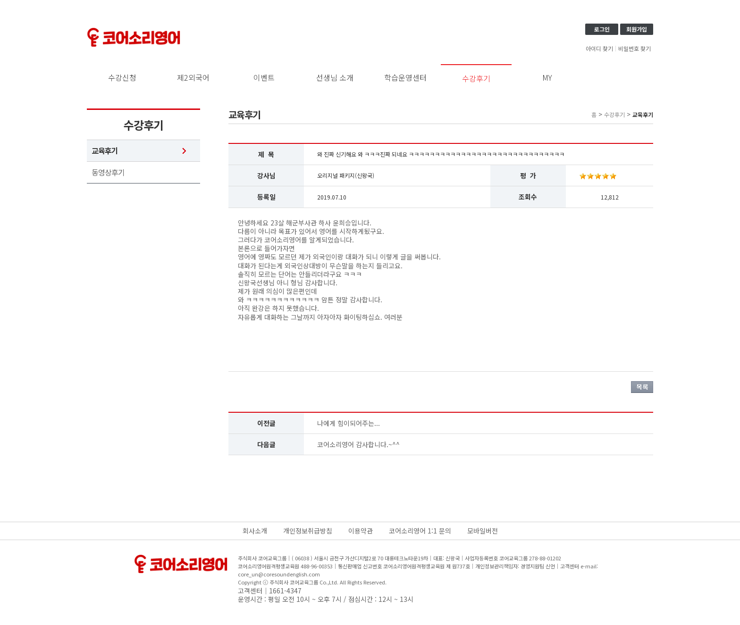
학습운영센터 (405, 77)
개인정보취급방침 (307, 530)
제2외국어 (193, 77)
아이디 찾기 (599, 48)
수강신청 (122, 77)
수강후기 (476, 78)
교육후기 (105, 151)
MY (547, 77)
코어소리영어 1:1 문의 (420, 530)
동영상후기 (108, 172)
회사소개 (255, 530)
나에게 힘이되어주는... (348, 423)
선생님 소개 (334, 77)
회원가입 (636, 29)
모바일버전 (482, 530)
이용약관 (360, 530)
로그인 (602, 29)
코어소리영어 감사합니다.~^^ (358, 444)
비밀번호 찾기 (634, 48)
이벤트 (264, 77)
